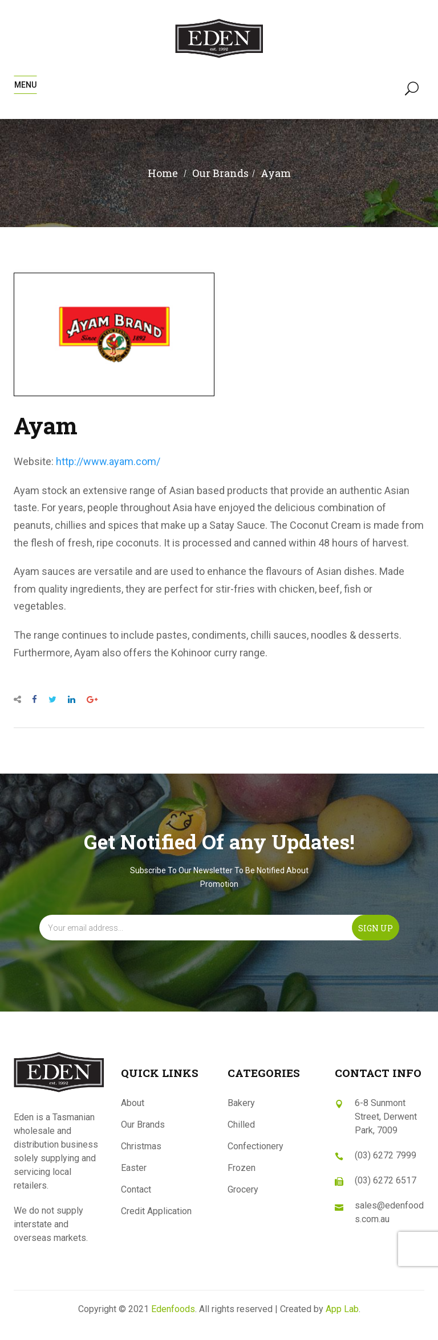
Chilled (241, 1124)
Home (163, 173)
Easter (134, 1167)
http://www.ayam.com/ (108, 461)
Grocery (243, 1189)
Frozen (242, 1167)
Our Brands (143, 1124)
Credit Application (156, 1211)
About (132, 1103)
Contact (136, 1189)
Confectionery (255, 1146)
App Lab (342, 1309)
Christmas (141, 1146)
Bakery (241, 1103)
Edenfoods (173, 1309)
